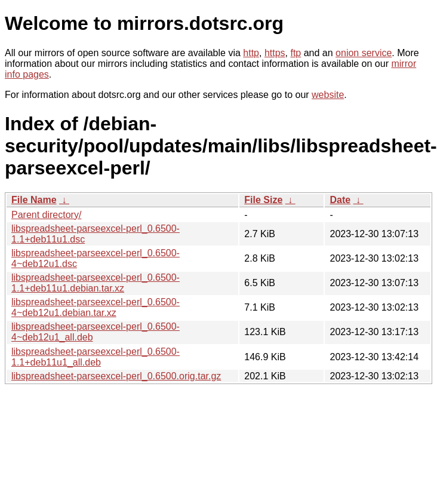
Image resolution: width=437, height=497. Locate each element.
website (328, 95)
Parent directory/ (46, 215)
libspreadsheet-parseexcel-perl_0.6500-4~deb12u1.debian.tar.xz (95, 307)
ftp (295, 53)
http (251, 53)
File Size (263, 200)
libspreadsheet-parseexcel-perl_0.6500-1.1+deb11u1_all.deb (95, 356)
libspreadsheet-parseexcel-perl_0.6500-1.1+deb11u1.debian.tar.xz (95, 282)
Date (340, 200)
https (274, 53)
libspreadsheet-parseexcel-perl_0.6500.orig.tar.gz (116, 376)
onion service (364, 53)
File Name (34, 200)
